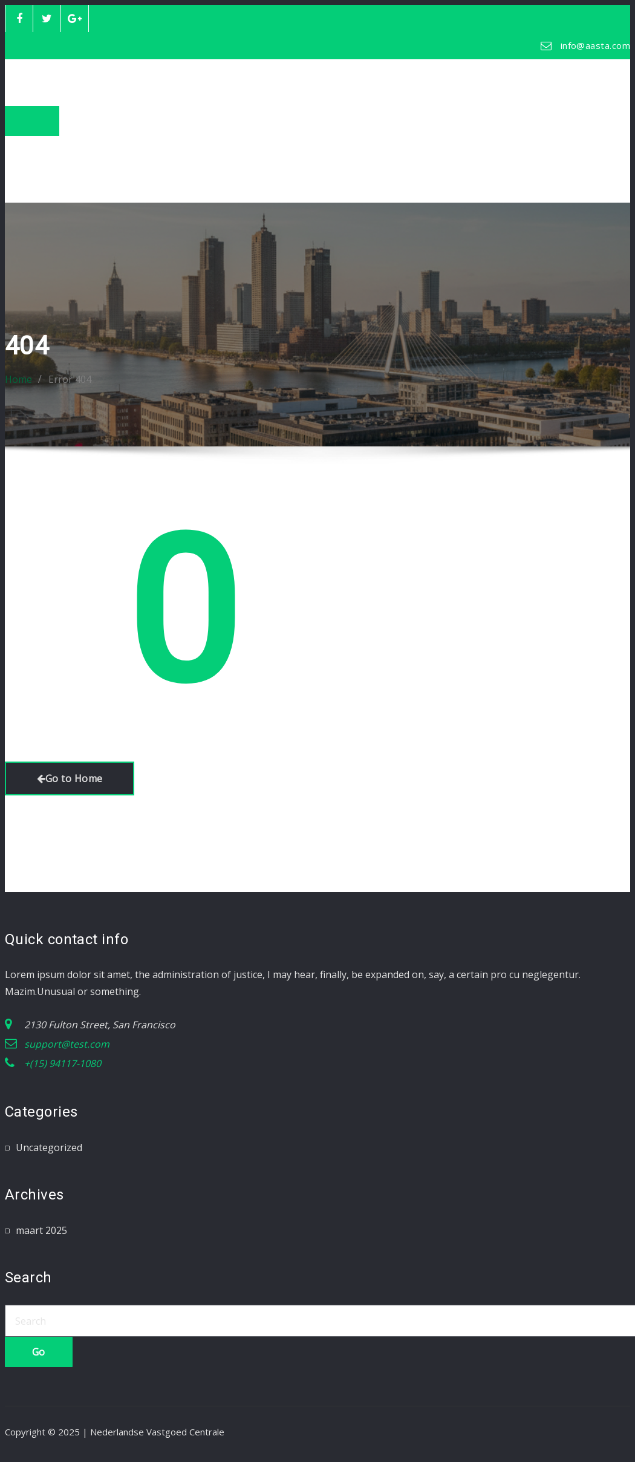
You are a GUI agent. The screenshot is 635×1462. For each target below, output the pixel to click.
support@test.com (66, 1044)
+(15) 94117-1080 (62, 1063)
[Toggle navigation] (32, 121)
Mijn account (45, 178)
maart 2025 (41, 1230)
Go (38, 1352)
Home (29, 144)
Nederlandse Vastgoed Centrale (188, 75)
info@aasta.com (595, 45)
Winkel (31, 161)
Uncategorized (49, 1147)
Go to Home (70, 778)
